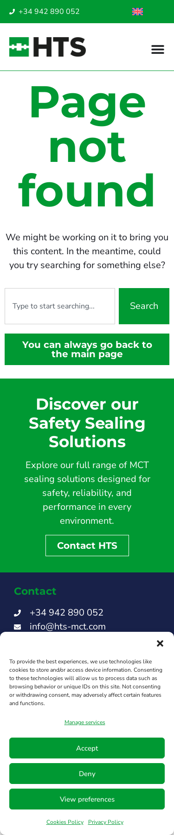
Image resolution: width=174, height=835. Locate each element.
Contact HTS (87, 545)
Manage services (84, 722)
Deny (87, 773)
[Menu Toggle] (158, 49)
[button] (160, 643)
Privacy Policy (105, 822)
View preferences (87, 799)
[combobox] (60, 306)
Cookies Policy (65, 822)
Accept (87, 748)
